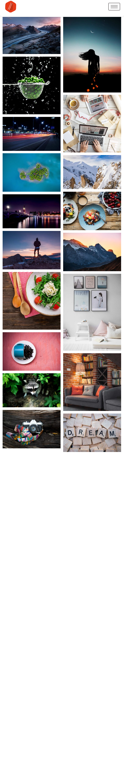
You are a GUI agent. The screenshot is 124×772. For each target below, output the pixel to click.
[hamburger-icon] (114, 6)
